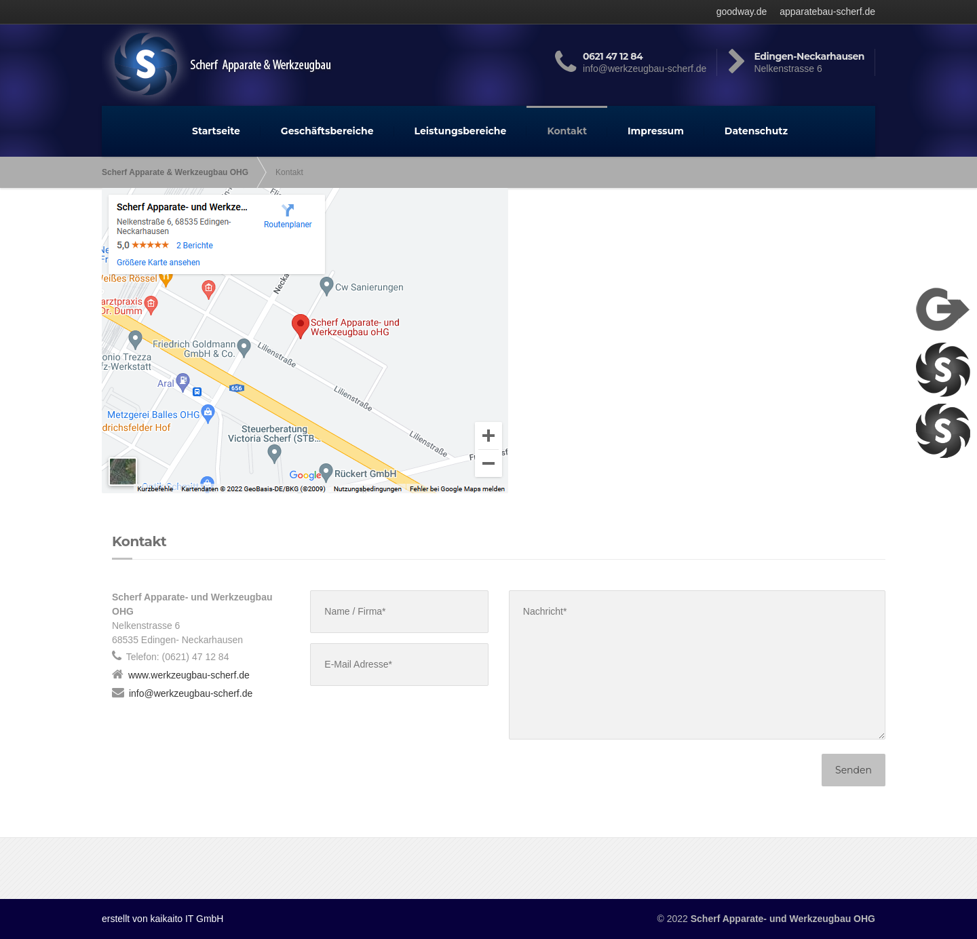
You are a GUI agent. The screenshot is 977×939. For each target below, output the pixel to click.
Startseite (216, 131)
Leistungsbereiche (461, 131)
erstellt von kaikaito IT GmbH (162, 918)
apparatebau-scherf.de (827, 11)
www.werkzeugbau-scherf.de (189, 675)
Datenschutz (756, 131)
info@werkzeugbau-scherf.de (190, 693)
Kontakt (567, 131)
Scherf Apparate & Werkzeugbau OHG (175, 172)
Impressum (656, 131)
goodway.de (741, 11)
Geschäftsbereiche (327, 131)
